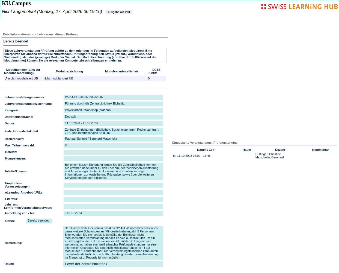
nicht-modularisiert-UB (22, 78)
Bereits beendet (15, 41)
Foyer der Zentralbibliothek (86, 264)
